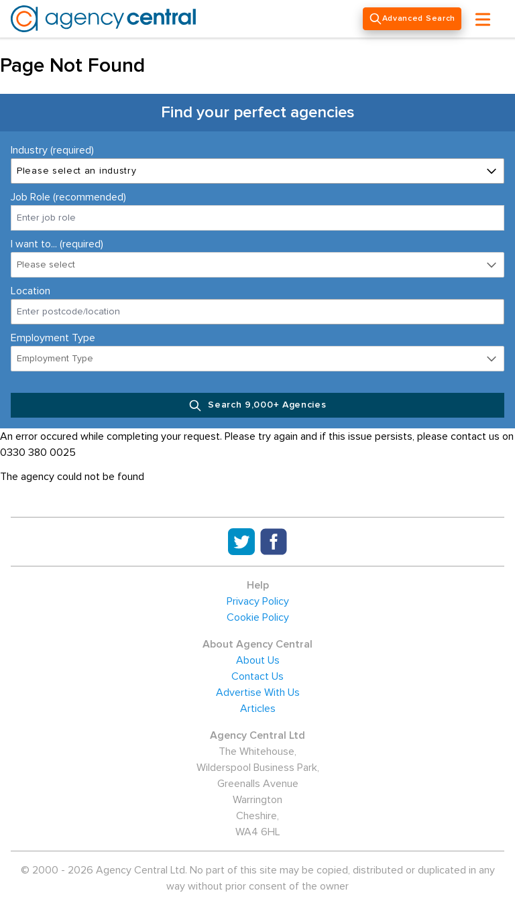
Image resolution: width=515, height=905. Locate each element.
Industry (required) (52, 150)
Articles (258, 708)
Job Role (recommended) (68, 197)
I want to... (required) (57, 244)
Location (30, 291)
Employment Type (53, 338)
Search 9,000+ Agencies (257, 405)
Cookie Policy (258, 617)
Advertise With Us (258, 692)
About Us (258, 660)
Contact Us (257, 676)
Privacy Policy (258, 601)
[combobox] (257, 311)
